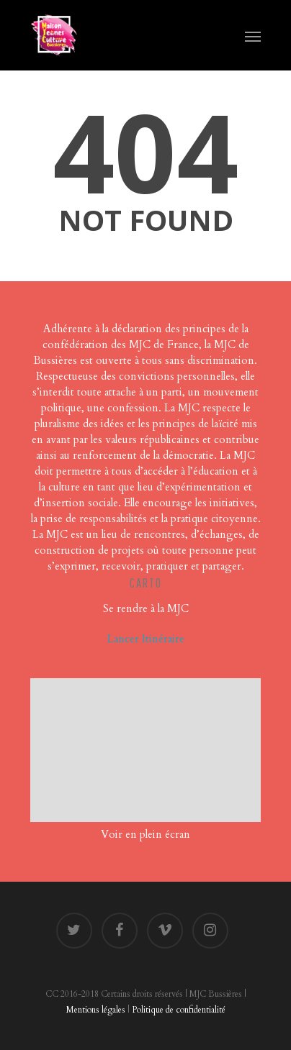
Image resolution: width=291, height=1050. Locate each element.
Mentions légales (95, 1009)
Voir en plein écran (145, 834)
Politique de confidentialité (178, 1009)
